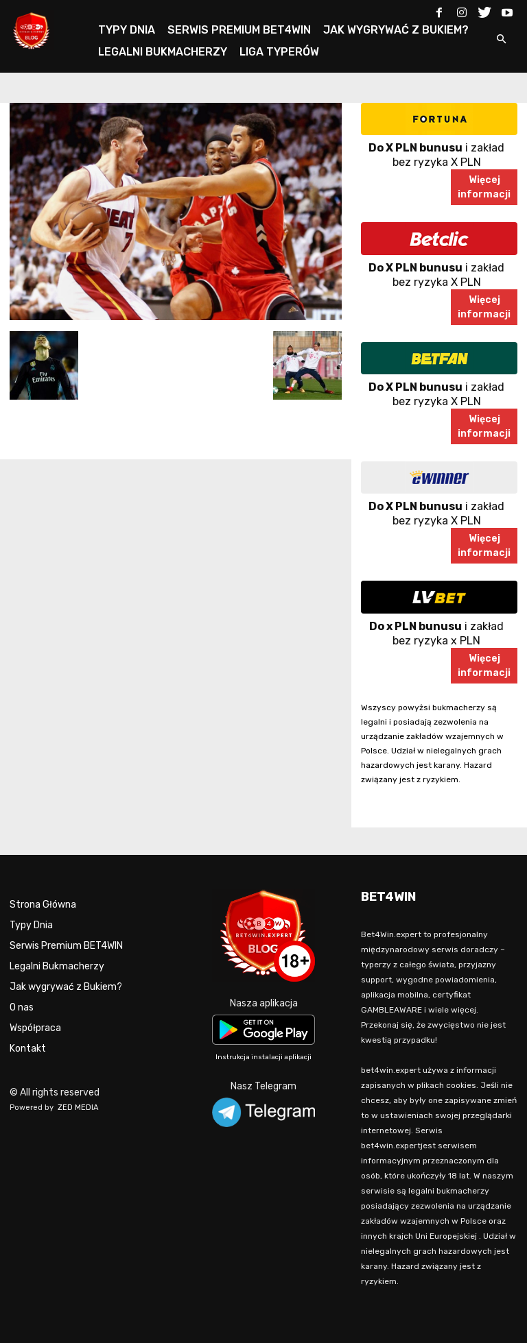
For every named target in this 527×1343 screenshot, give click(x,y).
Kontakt (28, 1048)
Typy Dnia (31, 925)
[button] (500, 40)
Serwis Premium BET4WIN (66, 946)
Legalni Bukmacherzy (57, 966)
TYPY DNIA (126, 29)
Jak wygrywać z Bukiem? (66, 987)
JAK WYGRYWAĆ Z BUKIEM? (396, 29)
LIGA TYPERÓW (279, 51)
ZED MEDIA (78, 1107)
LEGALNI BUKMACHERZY (162, 51)
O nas (22, 1007)
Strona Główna (43, 904)
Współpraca (35, 1028)
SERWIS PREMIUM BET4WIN (239, 29)
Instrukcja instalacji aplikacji (263, 1057)
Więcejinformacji (484, 187)
